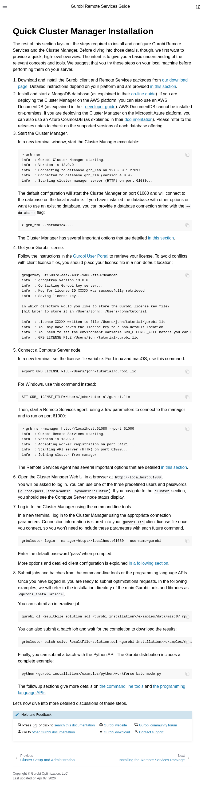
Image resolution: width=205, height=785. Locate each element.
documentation (139, 119)
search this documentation (74, 725)
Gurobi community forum (158, 725)
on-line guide (143, 94)
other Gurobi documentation (53, 732)
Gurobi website (115, 725)
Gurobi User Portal (91, 256)
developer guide (100, 106)
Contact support (151, 732)
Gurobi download (117, 732)
